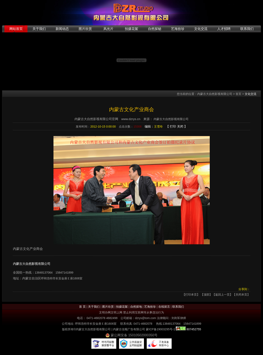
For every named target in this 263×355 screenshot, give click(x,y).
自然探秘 (154, 29)
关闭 (180, 126)
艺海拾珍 (177, 29)
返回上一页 (222, 294)
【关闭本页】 (241, 294)
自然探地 (136, 306)
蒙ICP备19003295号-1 (160, 329)
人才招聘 (224, 29)
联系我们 (247, 29)
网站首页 (16, 29)
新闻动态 (62, 29)
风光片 (108, 29)
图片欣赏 (85, 29)
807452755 (193, 329)
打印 (173, 126)
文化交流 (200, 29)
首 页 (82, 306)
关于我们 (39, 29)
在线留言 (164, 306)
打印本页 (191, 294)
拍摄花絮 (131, 29)
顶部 (206, 294)
